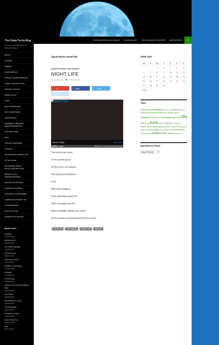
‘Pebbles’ (8, 66)
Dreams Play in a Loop (13, 300)
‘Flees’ (7, 101)
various (98, 229)
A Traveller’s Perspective (16, 200)
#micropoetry (175, 40)
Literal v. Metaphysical (15, 84)
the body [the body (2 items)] (166, 130)
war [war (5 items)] (165, 133)
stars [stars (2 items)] (161, 130)
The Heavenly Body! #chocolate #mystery (14, 167)
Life (69, 69)
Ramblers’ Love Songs (13, 266)
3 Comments (74, 80)
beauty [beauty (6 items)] (158, 109)
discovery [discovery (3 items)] (163, 112)
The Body (9, 149)
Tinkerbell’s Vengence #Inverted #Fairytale (14, 124)
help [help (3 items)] (163, 117)
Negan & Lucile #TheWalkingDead (12, 175)
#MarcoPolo (10, 95)
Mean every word (11, 259)
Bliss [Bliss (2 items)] (164, 110)
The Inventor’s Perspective (16, 155)
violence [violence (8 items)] (157, 133)
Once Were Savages (12, 247)
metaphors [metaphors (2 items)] (177, 123)
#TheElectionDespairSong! (16, 78)
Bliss (7, 137)
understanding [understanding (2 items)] (146, 133)
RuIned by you (10, 253)
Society (76, 69)
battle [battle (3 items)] (151, 109)
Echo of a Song (11, 211)
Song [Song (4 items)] (156, 129)
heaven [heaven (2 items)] (158, 118)
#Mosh (7, 55)
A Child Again (10, 160)
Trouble (8, 61)
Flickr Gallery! (130, 40)
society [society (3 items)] (150, 129)
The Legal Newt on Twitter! (153, 40)
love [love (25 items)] (154, 122)
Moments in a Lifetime (14, 217)
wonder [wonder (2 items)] (178, 133)
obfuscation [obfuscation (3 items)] (158, 126)
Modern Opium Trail (14, 188)
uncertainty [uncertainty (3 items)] (180, 129)
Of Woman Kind (11, 205)
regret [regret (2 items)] (174, 127)
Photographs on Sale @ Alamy (106, 40)
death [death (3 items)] (143, 112)
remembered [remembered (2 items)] (181, 127)
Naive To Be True (11, 320)
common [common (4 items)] (176, 109)
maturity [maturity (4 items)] (168, 123)
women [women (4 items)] (171, 133)
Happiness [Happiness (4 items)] (146, 117)
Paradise (8, 272)
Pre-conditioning (13, 112)
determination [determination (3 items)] (152, 112)
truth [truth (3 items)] (172, 129)
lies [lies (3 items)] (179, 117)
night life (58, 229)
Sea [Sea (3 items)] (142, 129)
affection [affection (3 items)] (144, 109)
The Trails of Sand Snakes (16, 194)
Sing (6, 326)
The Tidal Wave (11, 307)
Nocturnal (72, 229)
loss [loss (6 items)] (143, 123)
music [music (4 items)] (143, 126)
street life (86, 229)
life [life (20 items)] (184, 116)
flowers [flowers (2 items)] (176, 113)
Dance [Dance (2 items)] (182, 110)
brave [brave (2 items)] (169, 110)
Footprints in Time (12, 313)
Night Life (65, 74)
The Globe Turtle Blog (18, 40)
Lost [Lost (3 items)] (147, 123)
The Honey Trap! (12, 132)
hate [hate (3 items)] (153, 117)
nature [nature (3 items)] (150, 126)
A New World (10, 118)
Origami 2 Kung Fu (12, 89)
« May (144, 90)
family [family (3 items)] (170, 112)
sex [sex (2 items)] (145, 130)
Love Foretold (11, 72)
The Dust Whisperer (13, 143)
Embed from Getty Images (61, 98)
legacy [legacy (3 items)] (174, 117)
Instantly (8, 234)
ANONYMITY (10, 240)
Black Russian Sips (13, 106)
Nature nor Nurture (14, 182)
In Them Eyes (10, 279)
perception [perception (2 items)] (167, 127)
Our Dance (9, 294)
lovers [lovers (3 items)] (161, 123)
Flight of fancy (59, 69)
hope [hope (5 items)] (168, 117)
